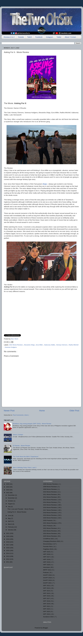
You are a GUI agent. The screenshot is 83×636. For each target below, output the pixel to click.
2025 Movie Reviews (50, 536)
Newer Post (9, 410)
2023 (8, 490)
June (9, 515)
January (11, 530)
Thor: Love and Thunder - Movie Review (21, 509)
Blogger (45, 628)
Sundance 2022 (48, 617)
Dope (45, 184)
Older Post (74, 410)
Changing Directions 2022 (52, 541)
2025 (8, 484)
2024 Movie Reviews (50, 533)
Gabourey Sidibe (49, 345)
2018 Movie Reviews (50, 512)
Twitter (59, 37)
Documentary (47, 544)
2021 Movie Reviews (50, 523)
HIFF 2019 (47, 562)
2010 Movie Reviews (50, 492)
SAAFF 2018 (47, 578)
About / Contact (70, 37)
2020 (8, 536)
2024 (8, 487)
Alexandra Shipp (29, 345)
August (10, 504)
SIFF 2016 (46, 596)
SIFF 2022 (46, 609)
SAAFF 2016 (47, 575)
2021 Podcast (48, 525)
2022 (8, 492)
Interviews (46, 567)
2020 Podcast (48, 520)
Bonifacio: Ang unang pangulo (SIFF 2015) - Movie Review (32, 423)
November (11, 498)
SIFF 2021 (46, 606)
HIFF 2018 (47, 559)
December (11, 495)
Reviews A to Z (9, 37)
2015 (8, 550)
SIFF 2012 (46, 585)
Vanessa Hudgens (11, 347)
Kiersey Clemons (62, 345)
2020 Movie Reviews (50, 518)
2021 (8, 533)
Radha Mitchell (73, 345)
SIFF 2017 (46, 598)
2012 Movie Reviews (50, 497)
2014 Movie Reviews (50, 502)
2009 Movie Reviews (50, 489)
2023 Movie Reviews (50, 531)
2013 (8, 556)
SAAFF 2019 (47, 580)
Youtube (21, 37)
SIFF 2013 (46, 588)
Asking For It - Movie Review (17, 512)
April (9, 521)
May (9, 518)
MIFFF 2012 (47, 570)
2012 (8, 559)
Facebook (38, 37)
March (10, 524)
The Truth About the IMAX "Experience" (26, 456)
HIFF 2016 (47, 554)
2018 (8, 542)
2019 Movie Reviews (50, 515)
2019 (8, 539)
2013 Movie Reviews (50, 499)
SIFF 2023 (46, 611)
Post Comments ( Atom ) (21, 415)
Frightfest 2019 (48, 549)
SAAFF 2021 (47, 583)
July (9, 506)
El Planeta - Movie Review (21, 445)
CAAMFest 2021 (48, 539)
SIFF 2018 (46, 601)
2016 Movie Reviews (50, 507)
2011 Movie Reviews (50, 494)
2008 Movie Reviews (50, 486)
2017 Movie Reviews (50, 510)
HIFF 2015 (47, 552)
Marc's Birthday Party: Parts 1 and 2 (24, 467)
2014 (8, 553)
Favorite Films (48, 546)
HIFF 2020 (47, 564)
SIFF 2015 (46, 593)
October (11, 501)
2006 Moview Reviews (50, 484)
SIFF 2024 (46, 614)
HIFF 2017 (47, 557)
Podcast (46, 572)
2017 (8, 545)
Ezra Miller (39, 345)
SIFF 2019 (46, 603)
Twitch (29, 37)
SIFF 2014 (46, 591)
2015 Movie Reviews (50, 505)
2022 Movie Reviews (16, 345)
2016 (8, 548)
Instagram (49, 37)
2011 (8, 562)
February (11, 527)
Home (42, 410)
